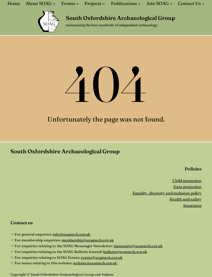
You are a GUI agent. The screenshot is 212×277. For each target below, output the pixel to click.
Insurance (192, 205)
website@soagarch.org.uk (95, 263)
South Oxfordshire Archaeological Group (120, 17)
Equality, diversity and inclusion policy (167, 193)
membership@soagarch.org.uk (88, 240)
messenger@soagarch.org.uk (138, 246)
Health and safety (185, 199)
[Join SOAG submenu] (171, 3)
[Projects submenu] (103, 3)
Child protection (187, 180)
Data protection (187, 186)
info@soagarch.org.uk (71, 234)
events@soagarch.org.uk (102, 257)
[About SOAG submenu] (54, 3)
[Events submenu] (77, 3)
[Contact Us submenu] (203, 3)
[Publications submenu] (139, 3)
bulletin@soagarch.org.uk (125, 251)
